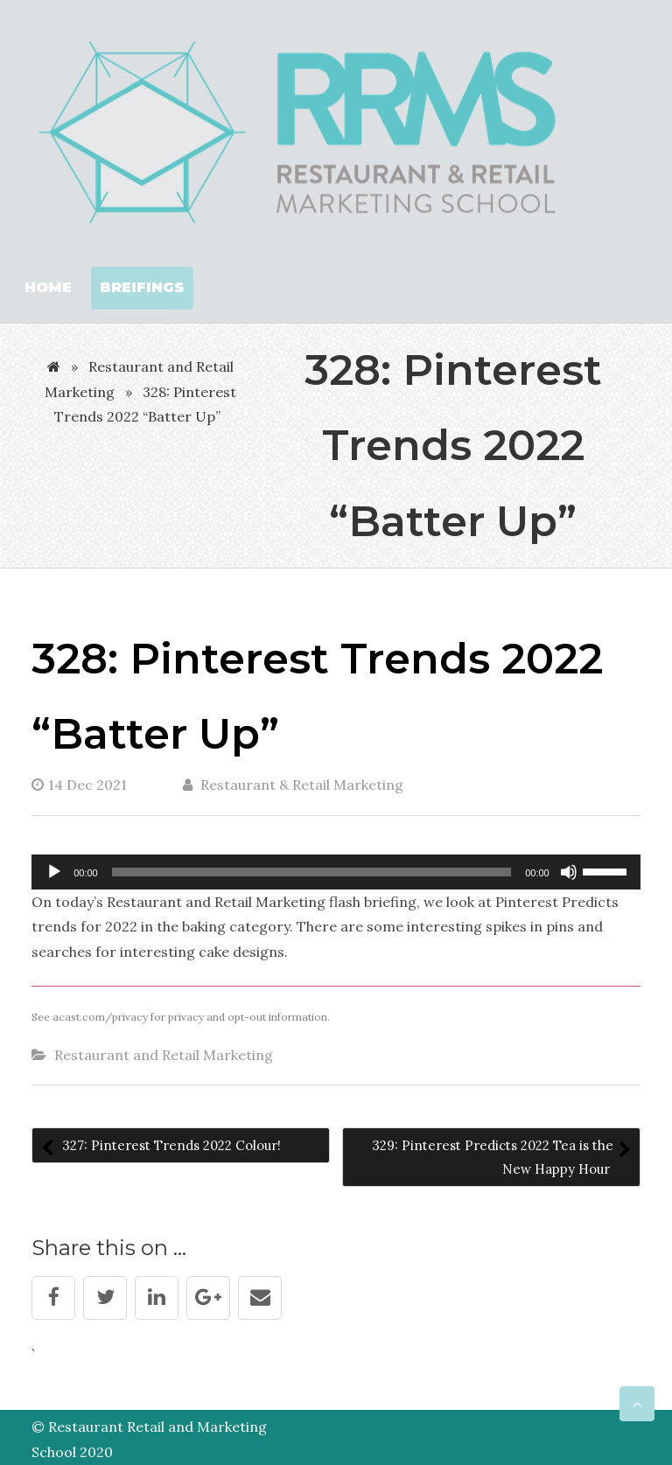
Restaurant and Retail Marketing (163, 1055)
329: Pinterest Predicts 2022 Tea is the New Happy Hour (492, 1157)
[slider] (312, 872)
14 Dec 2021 (79, 784)
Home (48, 287)
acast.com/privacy (100, 1016)
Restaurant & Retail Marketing (293, 784)
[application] (336, 872)
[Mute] (569, 872)
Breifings (142, 287)
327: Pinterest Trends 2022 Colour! (170, 1145)
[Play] (54, 872)
